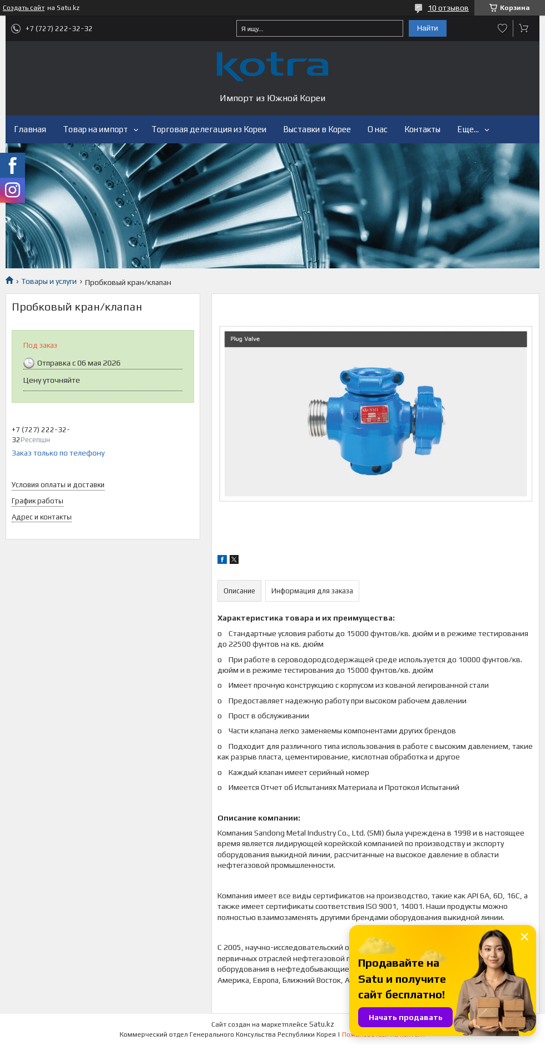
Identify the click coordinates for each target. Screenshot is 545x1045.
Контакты (422, 129)
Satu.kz (321, 1024)
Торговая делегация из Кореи (208, 129)
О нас (378, 129)
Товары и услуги (49, 281)
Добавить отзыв (502, 28)
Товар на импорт (95, 129)
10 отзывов (448, 7)
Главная (30, 129)
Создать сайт (23, 8)
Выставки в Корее (317, 129)
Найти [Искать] (427, 28)
